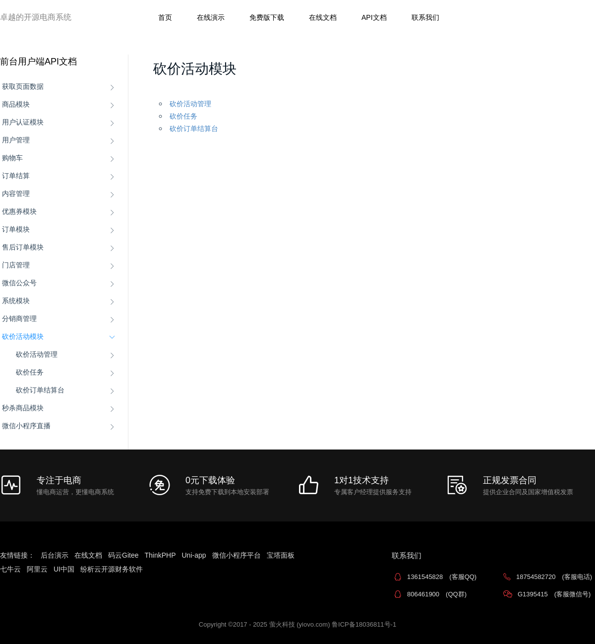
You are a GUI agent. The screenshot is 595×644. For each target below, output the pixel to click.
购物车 (12, 158)
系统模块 (16, 301)
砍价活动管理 (37, 354)
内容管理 (16, 193)
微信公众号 (19, 283)
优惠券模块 (19, 211)
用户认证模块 (23, 122)
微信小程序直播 (26, 426)
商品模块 (16, 104)
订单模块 (16, 229)
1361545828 (441, 576)
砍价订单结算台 (40, 390)
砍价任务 (30, 372)
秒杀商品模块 (23, 408)
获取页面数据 (23, 86)
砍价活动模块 (23, 336)
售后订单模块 (23, 247)
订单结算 (16, 176)
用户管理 (16, 140)
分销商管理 (19, 318)
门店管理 (16, 265)
